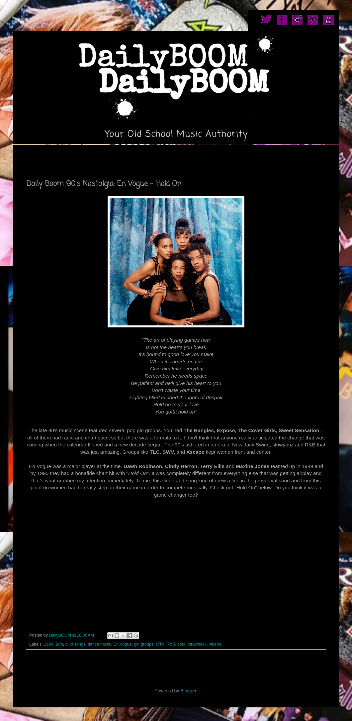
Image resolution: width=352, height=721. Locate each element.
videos (215, 644)
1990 (48, 644)
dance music (99, 644)
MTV (160, 644)
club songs (75, 644)
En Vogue (123, 644)
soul (181, 644)
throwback (197, 644)
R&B (171, 644)
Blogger (188, 690)
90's (59, 644)
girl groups (143, 644)
